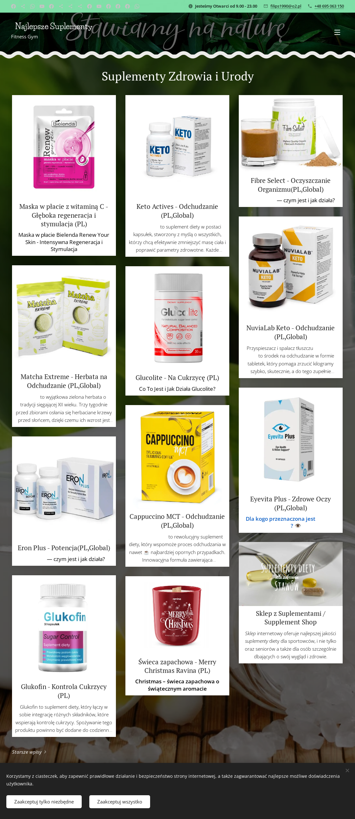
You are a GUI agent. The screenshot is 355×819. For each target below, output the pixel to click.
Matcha (30, 397)
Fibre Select (261, 200)
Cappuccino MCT (149, 536)
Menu (337, 32)
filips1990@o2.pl (285, 6)
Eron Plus (34, 559)
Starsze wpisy (26, 752)
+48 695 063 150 (329, 6)
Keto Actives (146, 226)
